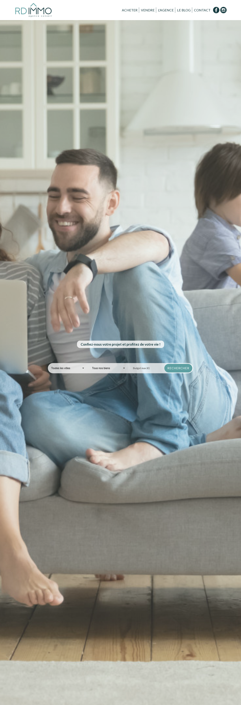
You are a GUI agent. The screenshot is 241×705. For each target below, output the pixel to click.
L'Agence (166, 10)
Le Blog (184, 10)
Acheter (130, 10)
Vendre (148, 10)
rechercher (178, 368)
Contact (202, 10)
